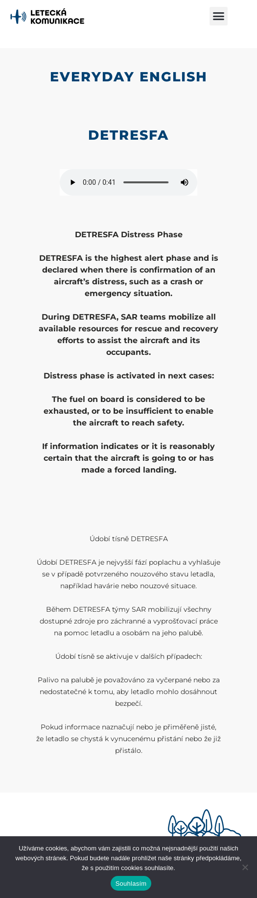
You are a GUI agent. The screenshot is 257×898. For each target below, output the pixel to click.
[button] (219, 16)
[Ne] (245, 867)
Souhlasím (131, 883)
